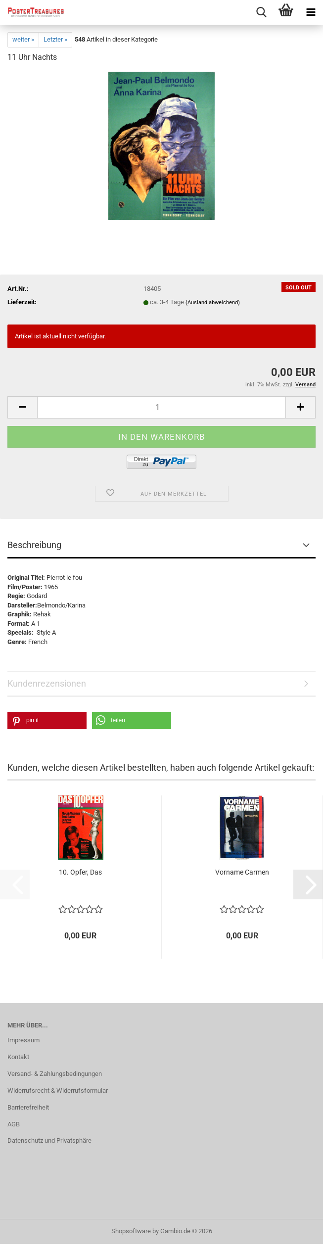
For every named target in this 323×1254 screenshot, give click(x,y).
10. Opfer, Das (80, 872)
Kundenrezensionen (46, 683)
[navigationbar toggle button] (310, 12)
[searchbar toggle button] (261, 12)
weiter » (23, 39)
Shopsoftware (131, 1231)
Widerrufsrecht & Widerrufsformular (57, 1090)
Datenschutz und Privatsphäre (49, 1140)
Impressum (23, 1040)
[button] (22, 407)
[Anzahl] (161, 407)
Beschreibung (34, 545)
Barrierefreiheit (28, 1107)
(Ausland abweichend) (212, 302)
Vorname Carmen (242, 872)
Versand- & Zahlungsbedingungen (54, 1073)
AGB (13, 1124)
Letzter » (55, 39)
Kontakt (18, 1057)
